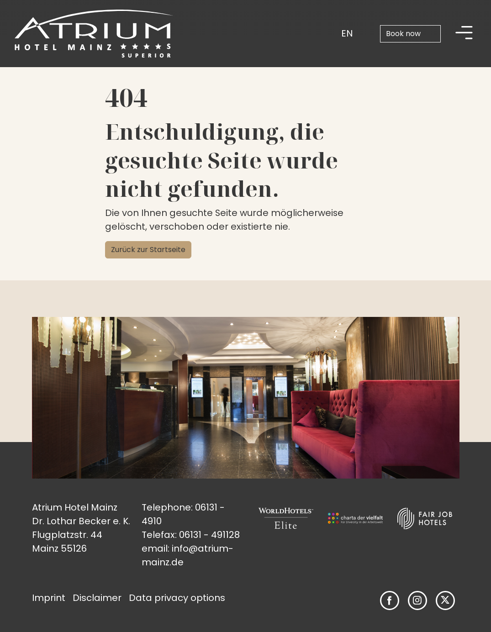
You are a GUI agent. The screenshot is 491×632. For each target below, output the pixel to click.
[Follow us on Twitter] (445, 600)
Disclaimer (97, 597)
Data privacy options (177, 597)
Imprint (48, 597)
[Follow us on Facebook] (389, 600)
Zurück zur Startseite (148, 249)
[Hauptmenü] (464, 33)
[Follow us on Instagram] (417, 600)
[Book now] (410, 33)
